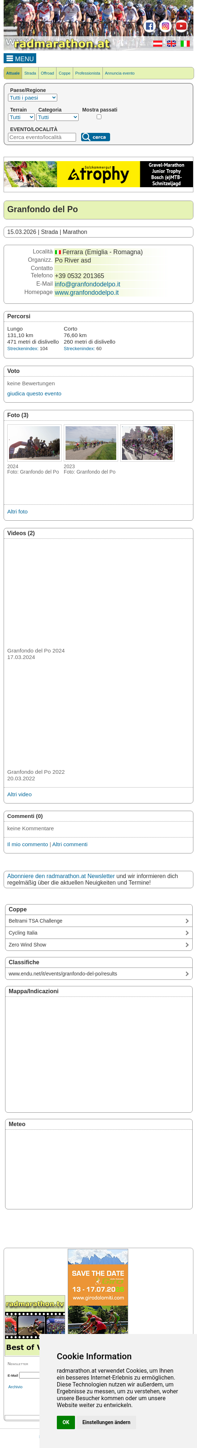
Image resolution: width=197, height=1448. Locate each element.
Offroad (47, 73)
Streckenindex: (22, 348)
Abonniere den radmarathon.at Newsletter (61, 876)
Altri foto (17, 511)
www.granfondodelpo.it (87, 292)
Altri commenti (69, 844)
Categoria (50, 110)
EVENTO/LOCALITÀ (34, 129)
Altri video (19, 794)
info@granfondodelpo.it (88, 284)
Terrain (18, 110)
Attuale (13, 73)
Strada (30, 73)
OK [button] (66, 1422)
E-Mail (13, 1375)
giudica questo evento (34, 393)
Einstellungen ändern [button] (106, 1422)
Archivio (15, 1387)
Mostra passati (99, 110)
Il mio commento (27, 844)
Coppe (64, 73)
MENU (20, 58)
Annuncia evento (120, 73)
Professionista (87, 73)
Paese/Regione (28, 90)
